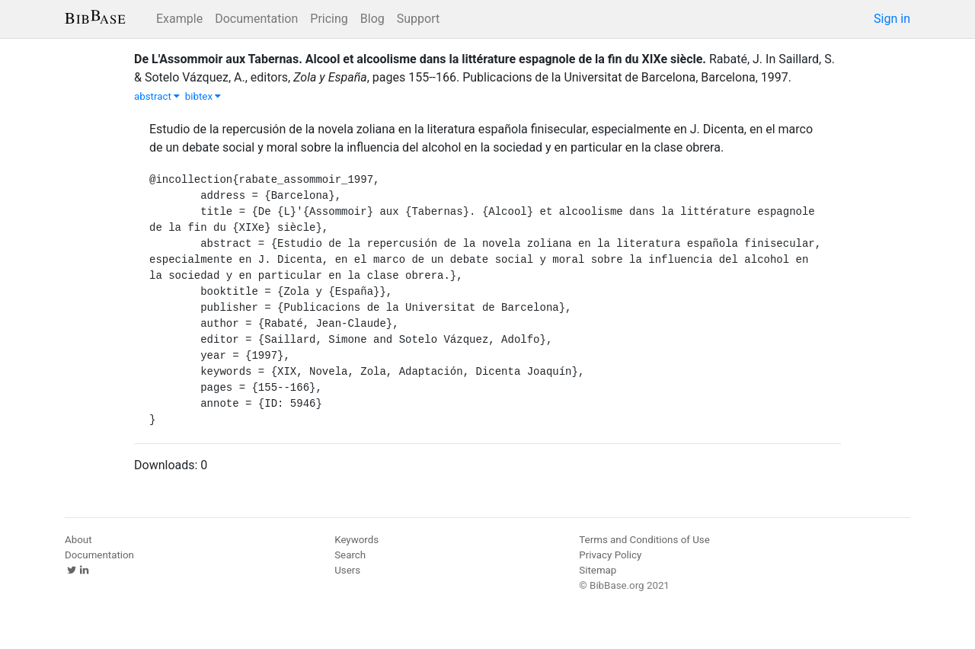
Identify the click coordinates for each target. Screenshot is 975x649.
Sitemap (597, 570)
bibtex (203, 96)
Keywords (356, 539)
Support (418, 18)
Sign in (892, 18)
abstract (157, 96)
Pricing (329, 18)
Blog (372, 18)
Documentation (256, 18)
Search (350, 555)
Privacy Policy (610, 555)
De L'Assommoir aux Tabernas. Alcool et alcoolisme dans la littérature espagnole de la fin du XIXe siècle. (420, 59)
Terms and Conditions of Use (644, 539)
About (78, 539)
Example (179, 18)
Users (347, 570)
